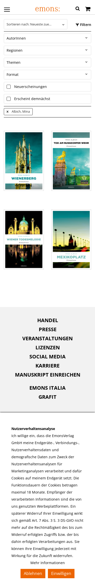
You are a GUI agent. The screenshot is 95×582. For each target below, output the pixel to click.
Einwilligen (61, 573)
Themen (14, 62)
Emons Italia (47, 387)
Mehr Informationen (47, 562)
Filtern (83, 24)
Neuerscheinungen (30, 86)
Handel (47, 320)
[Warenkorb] (87, 9)
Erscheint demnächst (32, 98)
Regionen (15, 50)
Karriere (47, 365)
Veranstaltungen (47, 338)
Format (12, 74)
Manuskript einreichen (47, 374)
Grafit (47, 396)
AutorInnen (16, 38)
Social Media (47, 356)
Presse (47, 329)
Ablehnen (33, 573)
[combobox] (35, 24)
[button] (77, 9)
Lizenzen (47, 347)
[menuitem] (47, 320)
